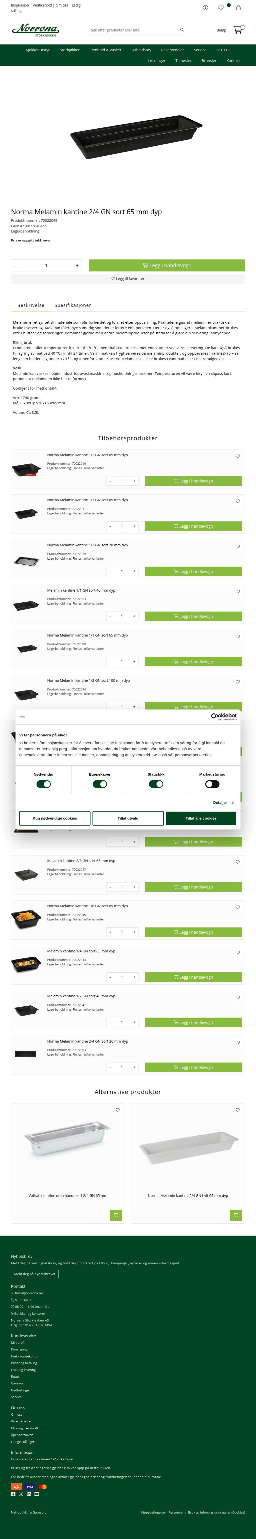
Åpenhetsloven (22, 1435)
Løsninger (157, 60)
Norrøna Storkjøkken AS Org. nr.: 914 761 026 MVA (31, 1322)
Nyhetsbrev (21, 1256)
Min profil (18, 1342)
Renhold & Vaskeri (106, 49)
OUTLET (223, 49)
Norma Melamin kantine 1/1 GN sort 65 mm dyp (87, 635)
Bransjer (209, 60)
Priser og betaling (24, 1363)
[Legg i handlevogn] (167, 265)
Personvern (177, 1512)
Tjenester (184, 60)
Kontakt (233, 60)
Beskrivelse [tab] (31, 305)
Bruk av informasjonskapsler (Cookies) (216, 1512)
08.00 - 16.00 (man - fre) (30, 1306)
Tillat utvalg (128, 818)
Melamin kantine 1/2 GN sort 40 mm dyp (81, 996)
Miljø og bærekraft (24, 1428)
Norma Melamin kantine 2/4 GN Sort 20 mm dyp (87, 1041)
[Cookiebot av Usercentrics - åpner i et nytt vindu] (215, 717)
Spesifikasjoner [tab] (73, 305)
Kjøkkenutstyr (38, 49)
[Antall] (46, 265)
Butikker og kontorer (28, 1313)
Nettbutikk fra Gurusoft (28, 1512)
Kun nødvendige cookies (55, 818)
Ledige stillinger (22, 1441)
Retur (15, 1376)
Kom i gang (19, 1349)
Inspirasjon (20, 5)
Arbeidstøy (141, 49)
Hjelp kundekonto (24, 1356)
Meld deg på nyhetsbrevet (35, 1274)
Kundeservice (23, 1335)
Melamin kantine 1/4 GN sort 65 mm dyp (81, 951)
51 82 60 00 (21, 1300)
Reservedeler (172, 49)
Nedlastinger (20, 1390)
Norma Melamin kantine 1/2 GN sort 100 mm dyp (88, 680)
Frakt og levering (23, 1369)
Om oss (62, 5)
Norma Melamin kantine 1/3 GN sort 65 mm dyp (87, 499)
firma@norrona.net (27, 1293)
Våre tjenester (21, 1421)
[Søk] (135, 30)
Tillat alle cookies (201, 818)
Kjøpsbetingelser (153, 1512)
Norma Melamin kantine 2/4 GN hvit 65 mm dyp (188, 1195)
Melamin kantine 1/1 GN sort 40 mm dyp (81, 590)
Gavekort (17, 1383)
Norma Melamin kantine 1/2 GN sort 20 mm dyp (87, 545)
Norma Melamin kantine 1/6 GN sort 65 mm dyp (87, 905)
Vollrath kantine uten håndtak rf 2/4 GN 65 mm (67, 1195)
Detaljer (220, 802)
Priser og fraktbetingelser (31, 1468)
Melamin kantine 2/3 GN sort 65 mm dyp (81, 860)
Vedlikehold (43, 5)
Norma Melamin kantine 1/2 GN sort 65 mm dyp (87, 454)
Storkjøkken (70, 49)
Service (200, 49)
